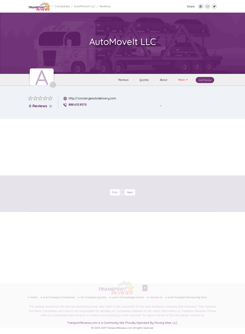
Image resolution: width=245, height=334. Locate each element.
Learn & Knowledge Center (128, 299)
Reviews (123, 80)
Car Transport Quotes (93, 299)
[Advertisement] (125, 145)
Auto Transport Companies (59, 299)
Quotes (144, 80)
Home (34, 299)
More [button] (181, 80)
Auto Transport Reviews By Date (187, 299)
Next (130, 198)
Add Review (204, 80)
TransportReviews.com (82, 322)
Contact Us (156, 299)
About (163, 80)
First (115, 198)
